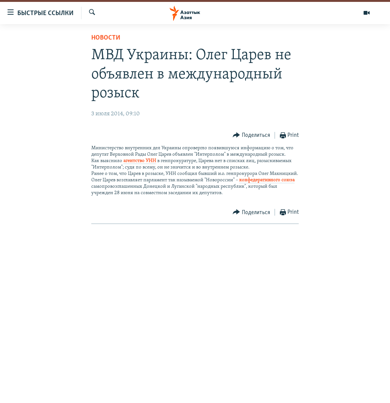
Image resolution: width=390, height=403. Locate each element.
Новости (105, 37)
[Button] (251, 135)
